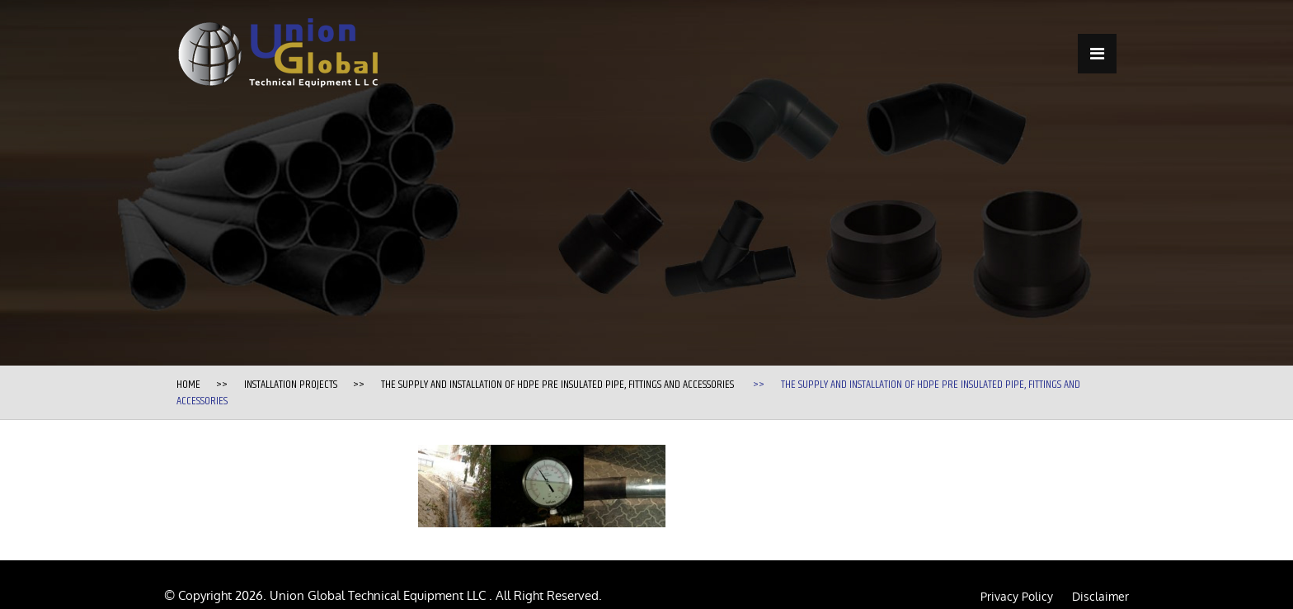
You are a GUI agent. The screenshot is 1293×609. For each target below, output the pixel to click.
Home (188, 384)
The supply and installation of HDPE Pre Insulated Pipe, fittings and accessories (557, 384)
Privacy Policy (1016, 596)
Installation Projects (290, 384)
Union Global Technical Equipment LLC (379, 595)
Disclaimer (1100, 596)
